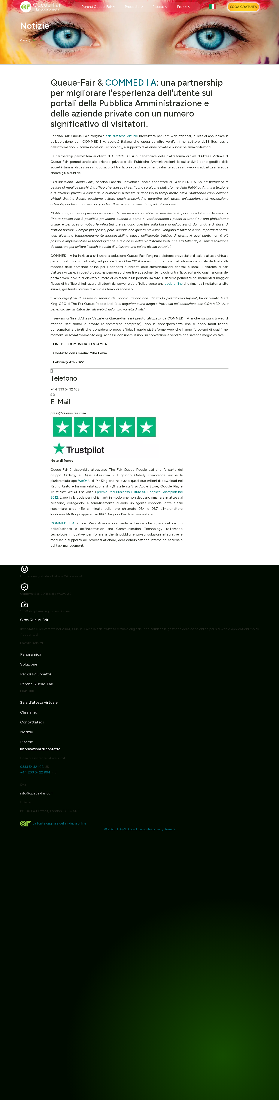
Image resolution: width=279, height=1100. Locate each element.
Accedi (132, 829)
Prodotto (134, 7)
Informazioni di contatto (51, 749)
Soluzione (28, 653)
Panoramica (30, 643)
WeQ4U (84, 481)
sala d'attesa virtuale (122, 136)
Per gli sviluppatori (36, 663)
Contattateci (32, 733)
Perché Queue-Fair (98, 7)
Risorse (160, 7)
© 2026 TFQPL (115, 829)
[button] (213, 7)
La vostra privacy (150, 829)
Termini (169, 829)
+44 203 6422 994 (46, 772)
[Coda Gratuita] (243, 7)
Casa (23, 40)
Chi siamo (28, 723)
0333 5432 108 (42, 767)
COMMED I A (130, 82)
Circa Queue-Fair (23, 620)
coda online (174, 283)
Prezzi (184, 7)
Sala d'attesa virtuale (39, 713)
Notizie (38, 40)
